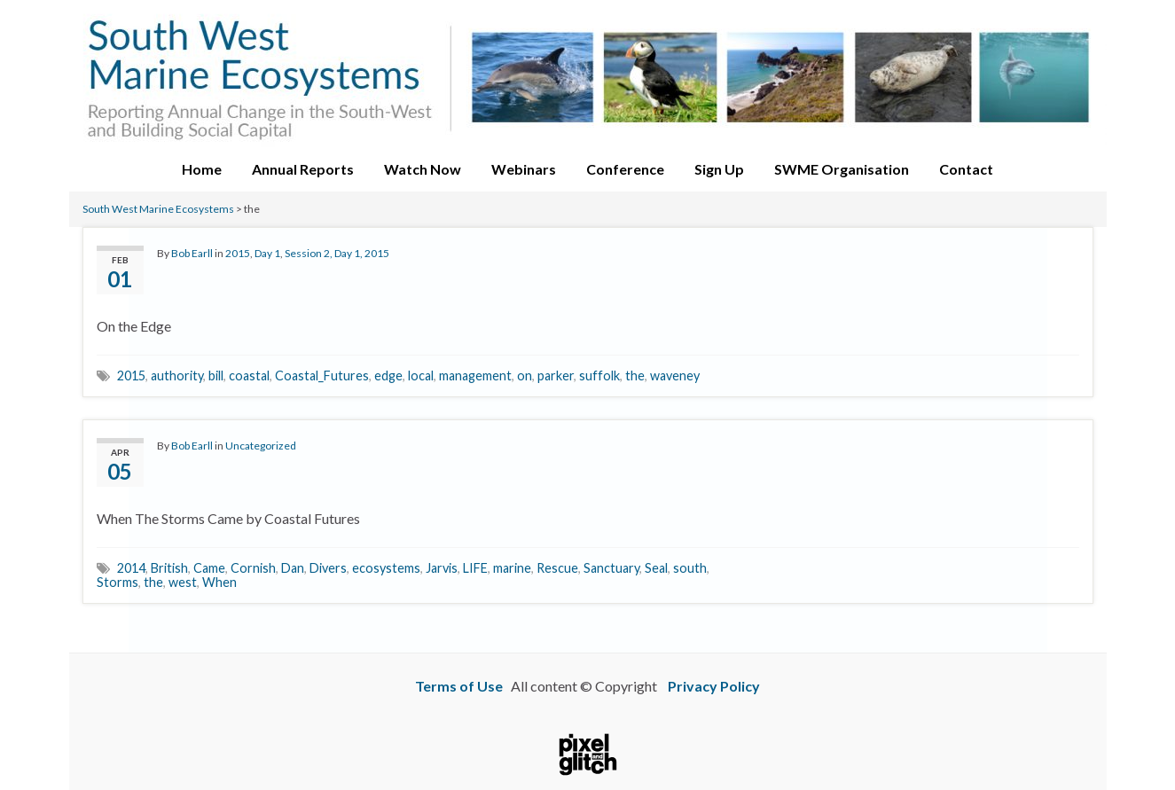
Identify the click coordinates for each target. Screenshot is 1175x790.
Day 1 (267, 253)
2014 (131, 567)
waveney (675, 375)
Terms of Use (459, 685)
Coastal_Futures (322, 375)
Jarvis (442, 567)
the (635, 375)
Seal (656, 567)
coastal (249, 375)
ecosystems (386, 567)
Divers (328, 567)
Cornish (253, 567)
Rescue (557, 567)
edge (388, 375)
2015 (237, 253)
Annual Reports (303, 168)
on (524, 375)
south (690, 567)
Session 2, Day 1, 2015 (337, 253)
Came (209, 567)
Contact (966, 168)
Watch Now (422, 168)
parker (555, 375)
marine (512, 567)
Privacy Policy (714, 685)
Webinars (523, 168)
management (475, 375)
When (219, 582)
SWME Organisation (841, 168)
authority (177, 375)
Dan (292, 567)
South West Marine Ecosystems (158, 208)
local (421, 375)
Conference (625, 168)
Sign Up (719, 168)
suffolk (599, 375)
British (169, 567)
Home (202, 168)
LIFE (475, 567)
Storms (117, 582)
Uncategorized (260, 445)
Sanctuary (611, 567)
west (182, 582)
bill (215, 375)
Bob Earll (192, 253)
